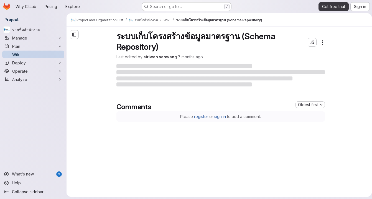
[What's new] (33, 174)
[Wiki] (33, 54)
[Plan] (33, 46)
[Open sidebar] (74, 34)
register (200, 116)
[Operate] (33, 71)
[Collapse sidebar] (33, 192)
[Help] (33, 183)
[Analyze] (33, 79)
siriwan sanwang (159, 56)
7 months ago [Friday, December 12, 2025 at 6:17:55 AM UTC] (189, 56)
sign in (219, 116)
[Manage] (33, 38)
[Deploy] (33, 63)
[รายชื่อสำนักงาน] (33, 29)
